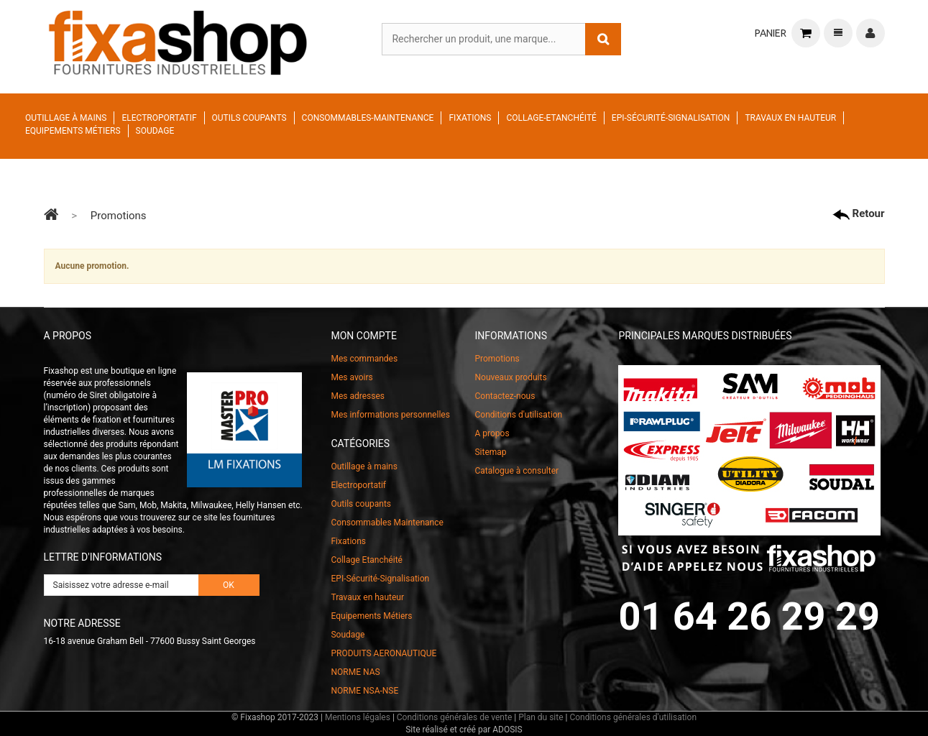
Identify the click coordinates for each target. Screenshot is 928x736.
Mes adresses (358, 396)
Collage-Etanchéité (551, 118)
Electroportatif (158, 118)
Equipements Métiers (73, 131)
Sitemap (490, 452)
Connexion (870, 33)
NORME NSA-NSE (364, 691)
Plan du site (540, 717)
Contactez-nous (504, 396)
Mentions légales (357, 717)
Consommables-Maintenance (368, 118)
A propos (491, 433)
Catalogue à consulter (516, 471)
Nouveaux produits (510, 377)
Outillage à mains (65, 118)
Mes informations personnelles (390, 415)
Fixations (470, 118)
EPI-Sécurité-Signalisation (671, 118)
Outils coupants (249, 118)
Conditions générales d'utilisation (633, 717)
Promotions (496, 359)
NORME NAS (355, 672)
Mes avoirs (351, 377)
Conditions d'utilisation (518, 415)
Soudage (155, 131)
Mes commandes (364, 359)
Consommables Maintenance (387, 523)
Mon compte (363, 335)
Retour (858, 213)
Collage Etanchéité (366, 560)
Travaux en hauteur (790, 118)
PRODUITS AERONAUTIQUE (383, 653)
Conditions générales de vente (454, 717)
